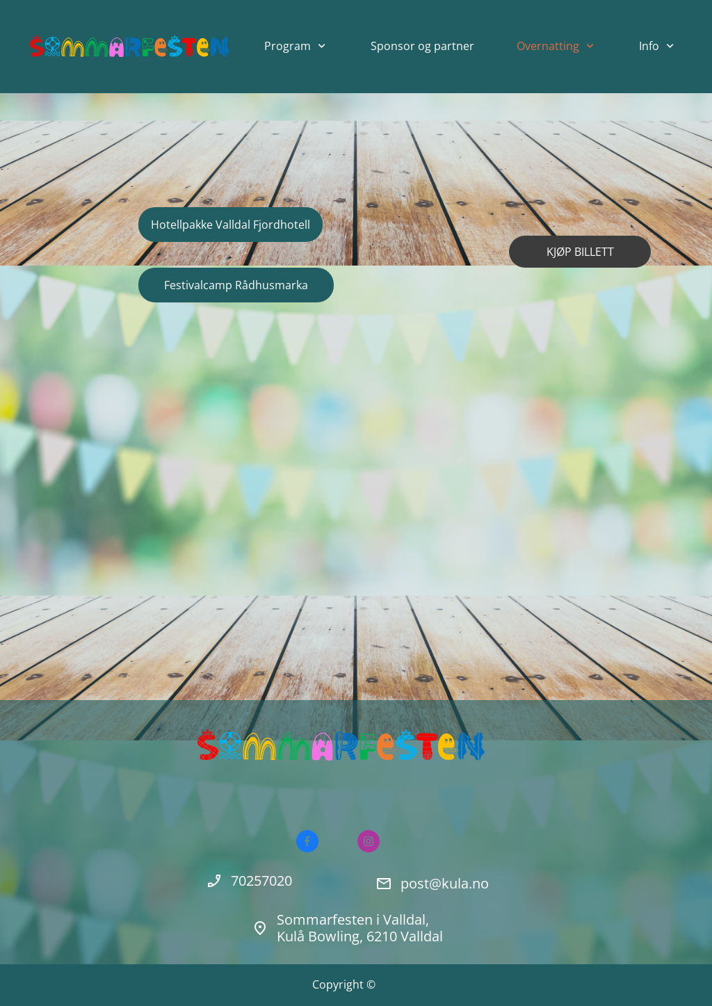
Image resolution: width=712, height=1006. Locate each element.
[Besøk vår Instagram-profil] (368, 841)
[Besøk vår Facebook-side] (307, 841)
